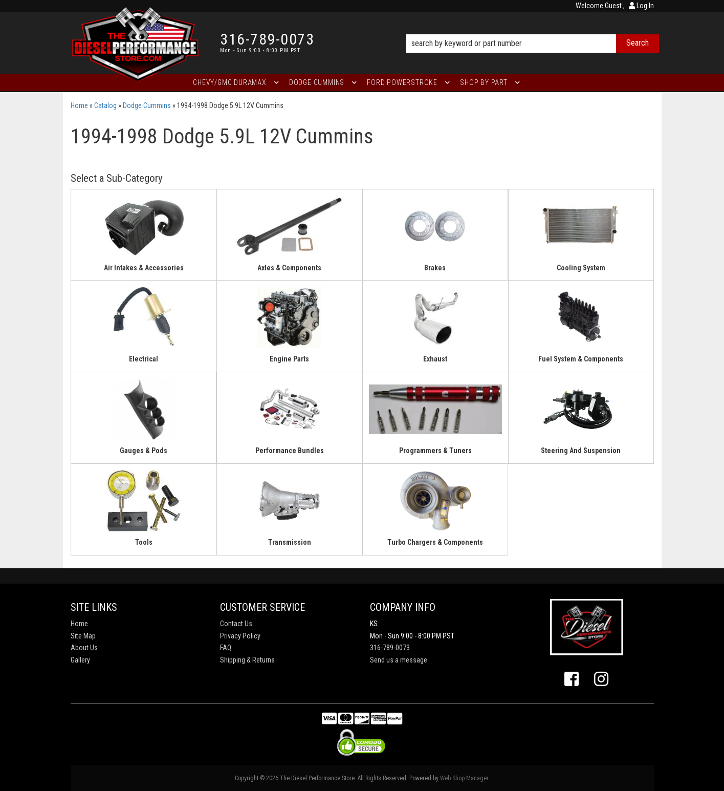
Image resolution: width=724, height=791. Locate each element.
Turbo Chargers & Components (435, 542)
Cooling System (581, 268)
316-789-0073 (390, 648)
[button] (532, 29)
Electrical (143, 359)
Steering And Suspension (581, 450)
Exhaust (435, 359)
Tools (143, 542)
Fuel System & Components (580, 359)
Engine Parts (289, 359)
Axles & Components (289, 268)
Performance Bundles (289, 450)
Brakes (435, 268)
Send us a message (398, 660)
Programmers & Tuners (435, 450)
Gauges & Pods (143, 450)
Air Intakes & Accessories (144, 268)
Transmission (289, 542)
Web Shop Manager (464, 778)
